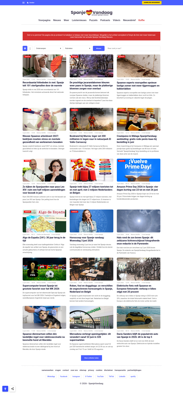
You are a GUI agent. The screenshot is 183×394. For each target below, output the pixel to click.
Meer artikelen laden (91, 358)
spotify (133, 376)
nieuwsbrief (129, 20)
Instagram (76, 376)
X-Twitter (88, 376)
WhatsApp (51, 376)
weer (66, 20)
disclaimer (108, 370)
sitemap (83, 370)
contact (66, 370)
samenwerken (47, 370)
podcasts (105, 20)
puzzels (93, 20)
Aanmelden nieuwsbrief (152, 2)
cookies (99, 370)
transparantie (120, 370)
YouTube (100, 376)
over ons (74, 370)
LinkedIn (122, 376)
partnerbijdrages (134, 370)
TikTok (111, 376)
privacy (91, 370)
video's (116, 20)
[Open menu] (23, 3)
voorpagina (44, 20)
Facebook (63, 376)
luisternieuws (79, 20)
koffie (141, 20)
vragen (58, 370)
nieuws (57, 20)
